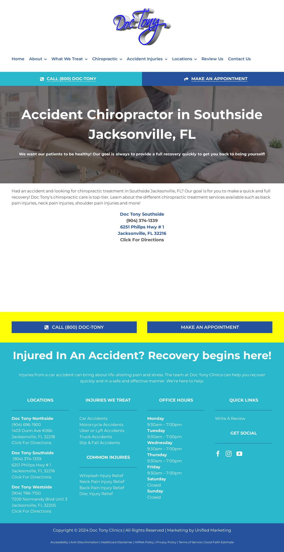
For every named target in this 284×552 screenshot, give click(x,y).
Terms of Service (190, 542)
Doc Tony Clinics (105, 530)
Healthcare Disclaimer (117, 542)
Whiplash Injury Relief (101, 475)
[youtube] (239, 454)
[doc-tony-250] (142, 9)
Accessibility (59, 542)
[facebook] (218, 454)
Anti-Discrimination (84, 542)
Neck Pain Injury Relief (101, 481)
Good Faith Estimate (219, 542)
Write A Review (230, 418)
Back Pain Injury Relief (101, 487)
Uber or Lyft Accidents (101, 430)
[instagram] (229, 454)
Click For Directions (142, 239)
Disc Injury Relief (96, 493)
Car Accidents (93, 418)
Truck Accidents (95, 436)
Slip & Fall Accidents (99, 442)
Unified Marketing (213, 530)
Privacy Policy (166, 542)
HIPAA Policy (144, 542)
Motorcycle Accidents (101, 424)
